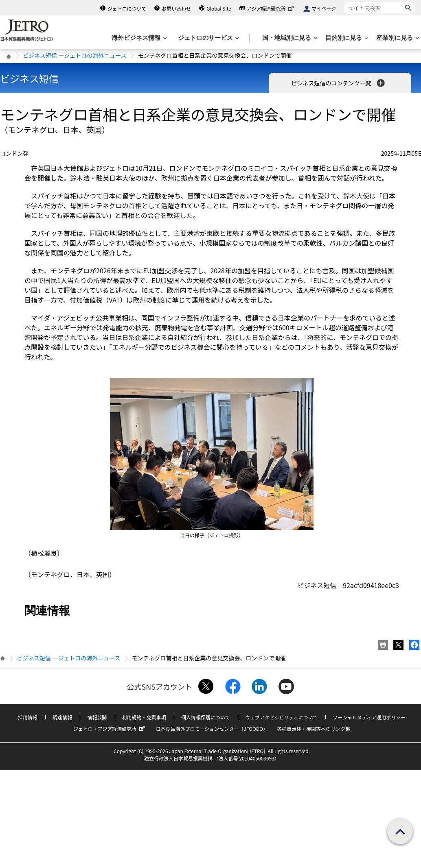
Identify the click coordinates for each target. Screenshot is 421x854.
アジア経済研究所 (271, 8)
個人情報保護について (205, 717)
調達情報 (62, 717)
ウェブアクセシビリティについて (281, 717)
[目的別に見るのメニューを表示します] (346, 38)
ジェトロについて (127, 8)
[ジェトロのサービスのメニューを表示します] (208, 38)
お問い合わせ (176, 8)
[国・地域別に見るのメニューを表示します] (289, 38)
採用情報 (27, 717)
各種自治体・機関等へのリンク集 (313, 728)
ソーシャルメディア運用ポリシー (369, 717)
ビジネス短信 (29, 78)
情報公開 (97, 717)
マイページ (323, 8)
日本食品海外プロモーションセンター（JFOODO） (212, 728)
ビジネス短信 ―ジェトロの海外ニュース (74, 55)
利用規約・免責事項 (144, 717)
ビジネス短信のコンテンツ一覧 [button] (338, 83)
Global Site (218, 8)
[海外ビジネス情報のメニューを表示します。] (138, 38)
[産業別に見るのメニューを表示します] (397, 38)
